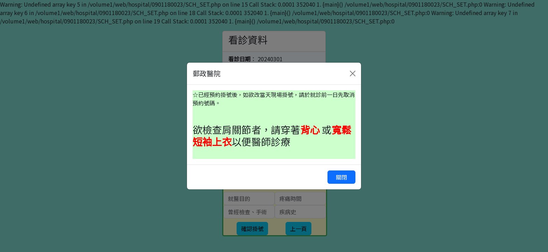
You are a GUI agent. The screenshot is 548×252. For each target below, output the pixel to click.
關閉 (341, 177)
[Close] (352, 73)
